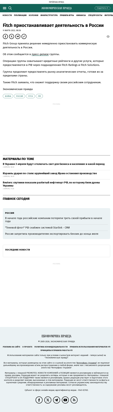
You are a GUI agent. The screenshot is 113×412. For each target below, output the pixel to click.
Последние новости (17, 249)
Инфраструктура (49, 15)
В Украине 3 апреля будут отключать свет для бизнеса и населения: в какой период (54, 164)
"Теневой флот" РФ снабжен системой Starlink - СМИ (37, 227)
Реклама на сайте (11, 347)
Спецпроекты (95, 15)
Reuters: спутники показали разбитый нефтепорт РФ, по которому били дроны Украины (51, 184)
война (8, 96)
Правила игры (67, 15)
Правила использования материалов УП (90, 347)
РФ (39, 96)
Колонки (33, 15)
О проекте (27, 347)
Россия (19, 96)
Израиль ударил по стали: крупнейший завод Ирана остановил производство (50, 173)
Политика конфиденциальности (51, 347)
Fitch (30, 96)
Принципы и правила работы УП (56, 350)
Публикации (20, 15)
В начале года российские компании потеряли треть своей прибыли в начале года (53, 220)
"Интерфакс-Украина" (86, 363)
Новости (7, 15)
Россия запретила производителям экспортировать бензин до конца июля (51, 233)
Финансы (81, 15)
